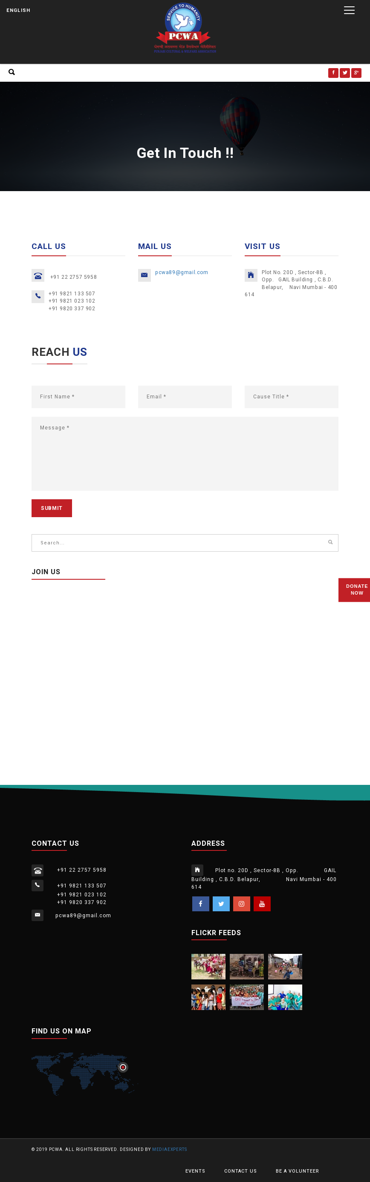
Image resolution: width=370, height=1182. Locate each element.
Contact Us (240, 1171)
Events (195, 1171)
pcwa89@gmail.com (181, 272)
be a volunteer (297, 1171)
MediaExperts (169, 1150)
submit (52, 508)
